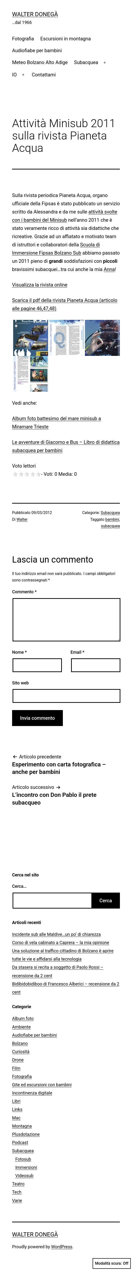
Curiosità (20, 1051)
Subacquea (86, 62)
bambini (112, 519)
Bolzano (20, 1043)
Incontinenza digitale (32, 1092)
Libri (16, 1101)
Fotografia (23, 39)
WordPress (61, 1246)
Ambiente (21, 1026)
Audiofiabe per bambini (37, 50)
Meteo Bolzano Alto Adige (40, 62)
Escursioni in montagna (65, 39)
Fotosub (23, 1159)
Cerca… (19, 886)
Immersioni (26, 1167)
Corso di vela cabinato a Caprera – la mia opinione (60, 942)
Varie (17, 1200)
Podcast (20, 1142)
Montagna (22, 1126)
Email (77, 652)
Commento (24, 591)
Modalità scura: (111, 1263)
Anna (109, 269)
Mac (16, 1117)
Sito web (20, 682)
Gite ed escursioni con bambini (42, 1084)
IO (14, 75)
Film (16, 1068)
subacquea (110, 526)
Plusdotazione (26, 1134)
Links (17, 1109)
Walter (22, 519)
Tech (17, 1192)
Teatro (18, 1183)
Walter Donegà (35, 14)
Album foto (23, 1018)
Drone (18, 1059)
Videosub (24, 1175)
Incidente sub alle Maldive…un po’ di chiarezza (56, 934)
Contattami (44, 75)
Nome (19, 652)
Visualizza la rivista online (39, 285)
